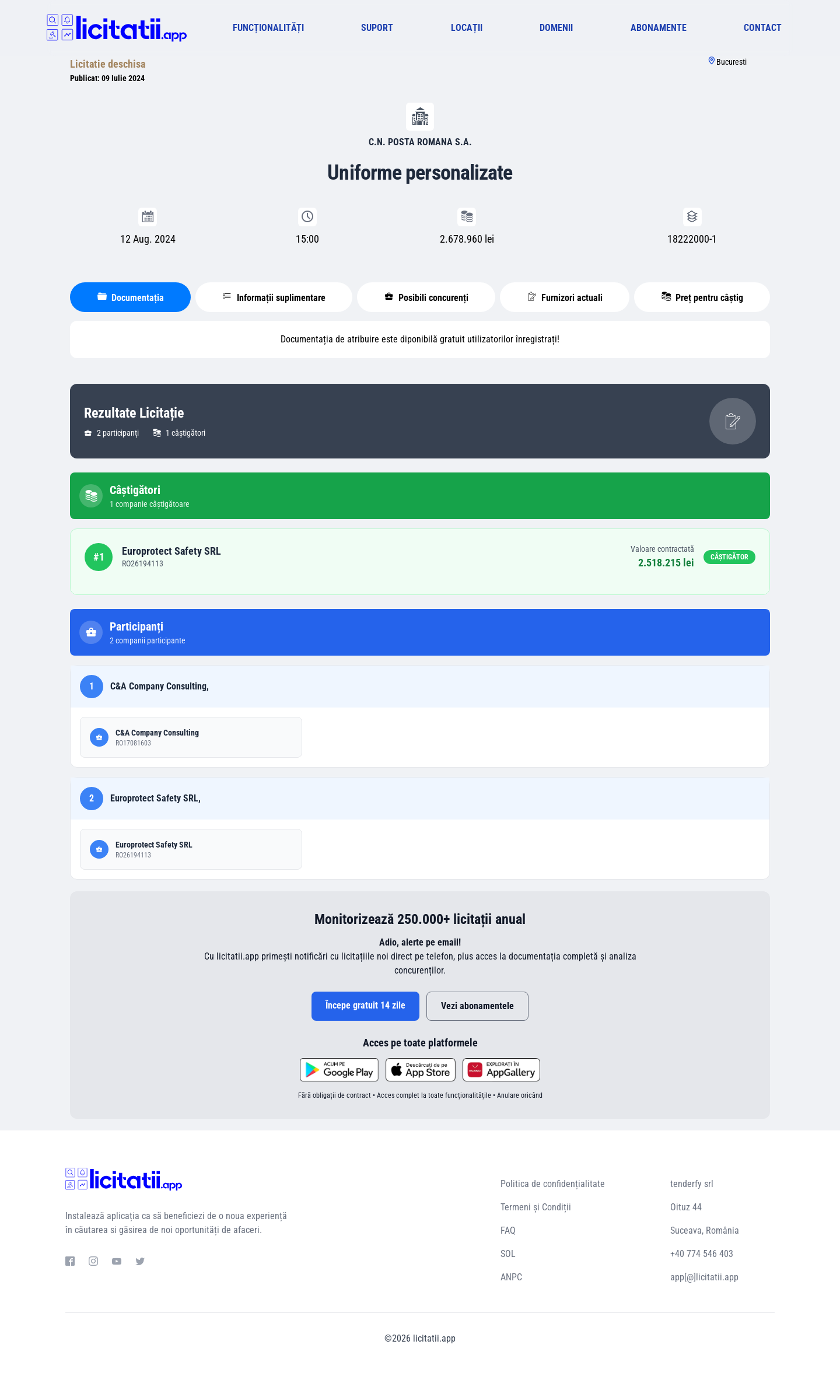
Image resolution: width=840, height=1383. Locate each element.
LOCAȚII (466, 27)
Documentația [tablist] (130, 297)
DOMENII (556, 27)
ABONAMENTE (659, 27)
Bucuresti (731, 61)
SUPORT (377, 27)
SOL (508, 1253)
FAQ (508, 1230)
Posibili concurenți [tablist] (426, 297)
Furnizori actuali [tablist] (565, 297)
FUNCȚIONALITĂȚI (268, 27)
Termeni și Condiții (536, 1207)
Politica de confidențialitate (553, 1183)
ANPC (511, 1277)
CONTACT (763, 27)
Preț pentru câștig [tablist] (702, 297)
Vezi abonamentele (477, 1005)
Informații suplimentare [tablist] (274, 297)
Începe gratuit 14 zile (365, 1005)
